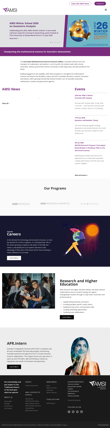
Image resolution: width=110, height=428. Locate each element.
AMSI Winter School (31, 410)
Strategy (7, 404)
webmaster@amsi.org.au (58, 425)
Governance (8, 406)
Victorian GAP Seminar (83, 98)
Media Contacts (52, 388)
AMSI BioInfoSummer (32, 401)
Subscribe (50, 390)
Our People (8, 408)
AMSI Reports (51, 403)
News (48, 386)
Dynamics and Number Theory (86, 120)
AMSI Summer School (32, 403)
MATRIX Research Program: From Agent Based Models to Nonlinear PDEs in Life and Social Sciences (90, 147)
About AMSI (8, 401)
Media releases (52, 392)
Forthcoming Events (31, 386)
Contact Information (74, 400)
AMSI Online (29, 399)
